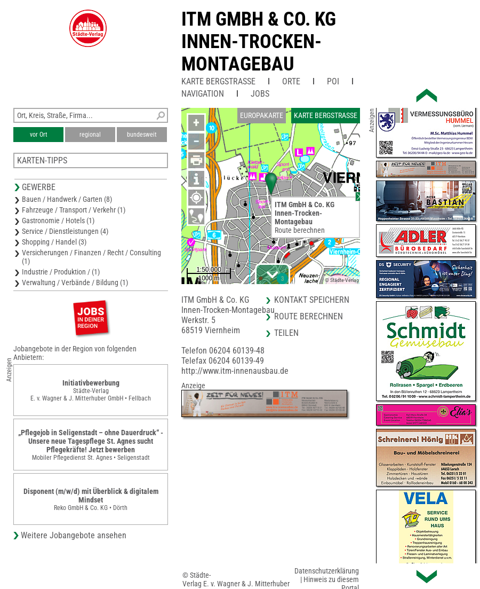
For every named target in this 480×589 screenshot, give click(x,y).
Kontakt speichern (311, 300)
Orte (291, 81)
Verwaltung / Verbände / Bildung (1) (75, 282)
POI (333, 81)
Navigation (202, 94)
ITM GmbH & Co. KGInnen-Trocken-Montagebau (258, 41)
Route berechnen (300, 230)
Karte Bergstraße (218, 81)
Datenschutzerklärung (326, 571)
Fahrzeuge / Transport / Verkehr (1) (73, 210)
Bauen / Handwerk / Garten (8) (67, 199)
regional (90, 134)
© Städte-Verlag (342, 280)
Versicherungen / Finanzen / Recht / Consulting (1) (91, 256)
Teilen (286, 333)
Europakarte (261, 115)
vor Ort (38, 134)
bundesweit (142, 134)
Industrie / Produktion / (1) (61, 272)
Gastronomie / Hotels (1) (58, 220)
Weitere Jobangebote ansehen (73, 535)
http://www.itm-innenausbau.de (235, 371)
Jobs (260, 94)
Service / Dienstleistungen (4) (65, 231)
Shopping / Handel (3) (54, 242)
